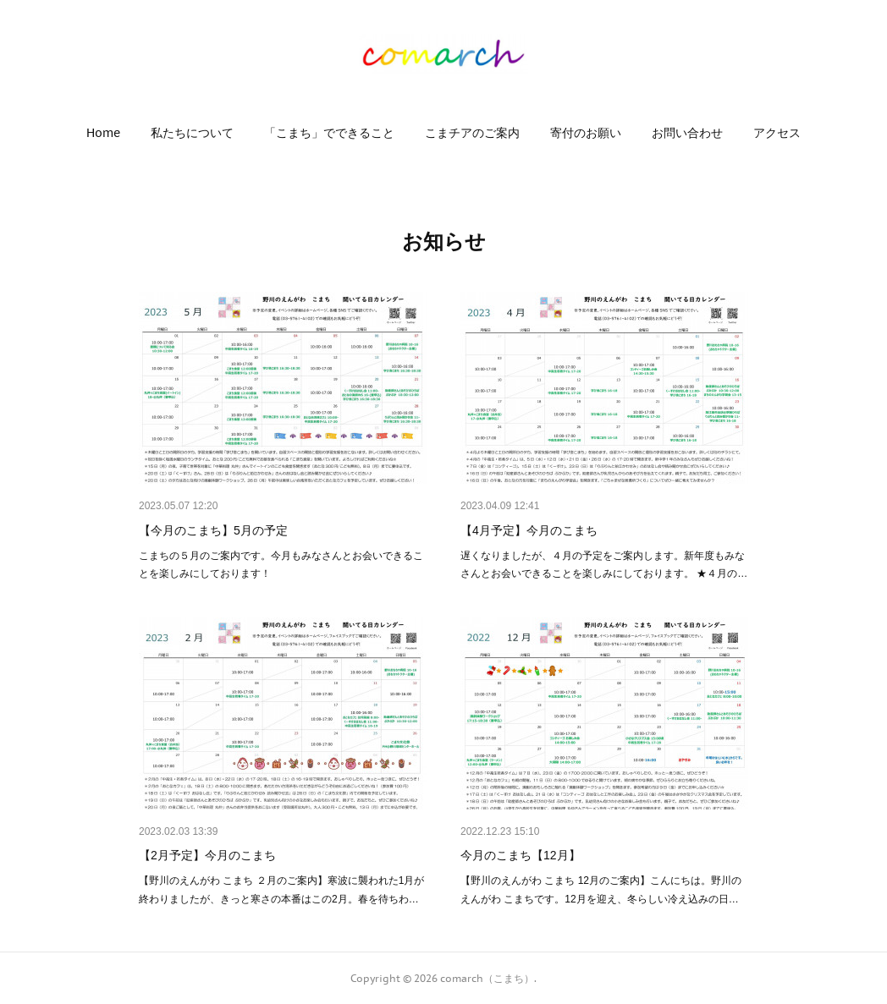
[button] (103, 132)
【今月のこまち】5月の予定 (213, 530)
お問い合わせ (687, 132)
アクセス (777, 132)
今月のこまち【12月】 (520, 855)
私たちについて (192, 132)
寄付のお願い (585, 132)
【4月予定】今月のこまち (529, 530)
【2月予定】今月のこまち (207, 855)
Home (103, 132)
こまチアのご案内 (472, 132)
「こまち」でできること (329, 132)
